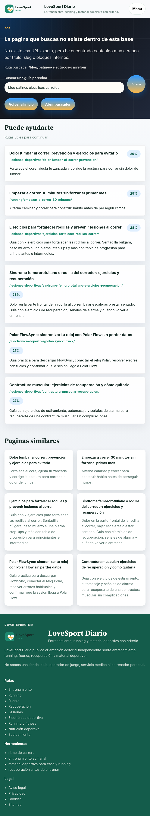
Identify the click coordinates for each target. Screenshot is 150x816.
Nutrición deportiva (23, 729)
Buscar (136, 84)
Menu (137, 9)
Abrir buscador (58, 104)
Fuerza (13, 701)
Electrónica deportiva (25, 717)
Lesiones (15, 712)
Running (15, 695)
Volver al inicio (21, 104)
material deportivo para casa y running (39, 764)
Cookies (14, 799)
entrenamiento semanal (27, 758)
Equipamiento (19, 734)
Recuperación (19, 706)
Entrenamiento (20, 689)
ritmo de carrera (21, 752)
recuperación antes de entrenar (33, 769)
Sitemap (14, 804)
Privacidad (16, 793)
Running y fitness (22, 723)
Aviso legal (17, 787)
